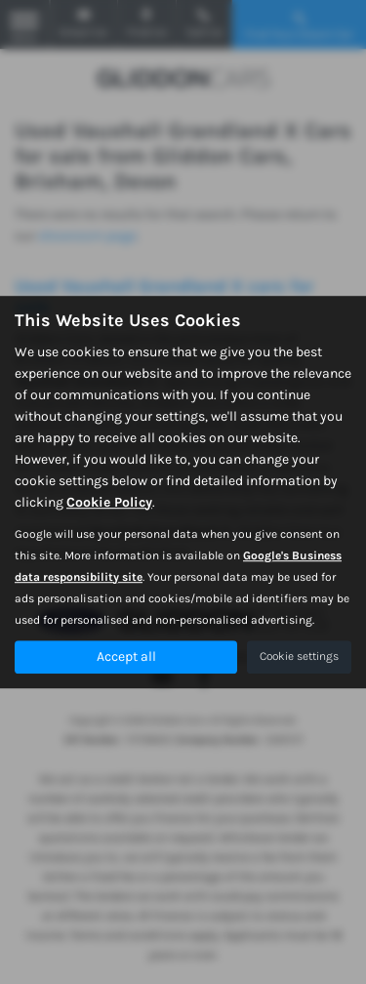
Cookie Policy (109, 502)
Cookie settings (299, 656)
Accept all (126, 656)
